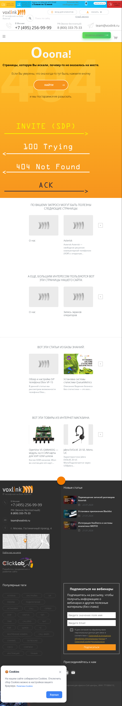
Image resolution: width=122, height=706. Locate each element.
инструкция (13, 653)
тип (42, 615)
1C (40, 627)
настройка (32, 595)
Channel (11, 640)
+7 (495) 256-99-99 (33, 27)
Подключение (33, 602)
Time (9, 621)
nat (44, 621)
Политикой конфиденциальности (90, 641)
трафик (34, 653)
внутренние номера (17, 634)
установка (12, 608)
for (9, 627)
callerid (27, 621)
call (31, 608)
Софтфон (28, 647)
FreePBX (11, 602)
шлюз (25, 627)
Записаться (99, 3)
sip (50, 595)
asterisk (11, 595)
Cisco (10, 647)
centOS (25, 615)
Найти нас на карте (12, 552)
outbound (32, 640)
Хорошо (54, 694)
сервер (48, 608)
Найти (49, 85)
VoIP (9, 615)
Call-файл (44, 634)
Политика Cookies (25, 686)
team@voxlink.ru (107, 25)
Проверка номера (94, 35)
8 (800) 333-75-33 (69, 27)
